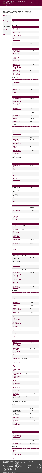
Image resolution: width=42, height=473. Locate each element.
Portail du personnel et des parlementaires (20, 469)
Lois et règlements (17, 464)
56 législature (5, 29)
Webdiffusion (27, 5)
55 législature (5, 31)
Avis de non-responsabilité (18, 466)
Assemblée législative (5, 5)
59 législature (5, 18)
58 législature (5, 20)
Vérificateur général (5, 462)
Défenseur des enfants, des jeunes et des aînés (8, 465)
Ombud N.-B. (4, 470)
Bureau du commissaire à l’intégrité (7, 468)
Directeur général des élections (7, 463)
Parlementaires (11, 5)
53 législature (5, 34)
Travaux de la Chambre (20, 5)
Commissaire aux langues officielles (7, 469)
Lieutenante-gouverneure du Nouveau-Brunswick (20, 463)
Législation (14, 5)
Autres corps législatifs (18, 468)
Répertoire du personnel (18, 465)
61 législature (5, 15)
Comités (24, 5)
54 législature (5, 32)
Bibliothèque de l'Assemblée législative (34, 5)
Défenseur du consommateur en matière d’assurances (8, 467)
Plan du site (16, 467)
